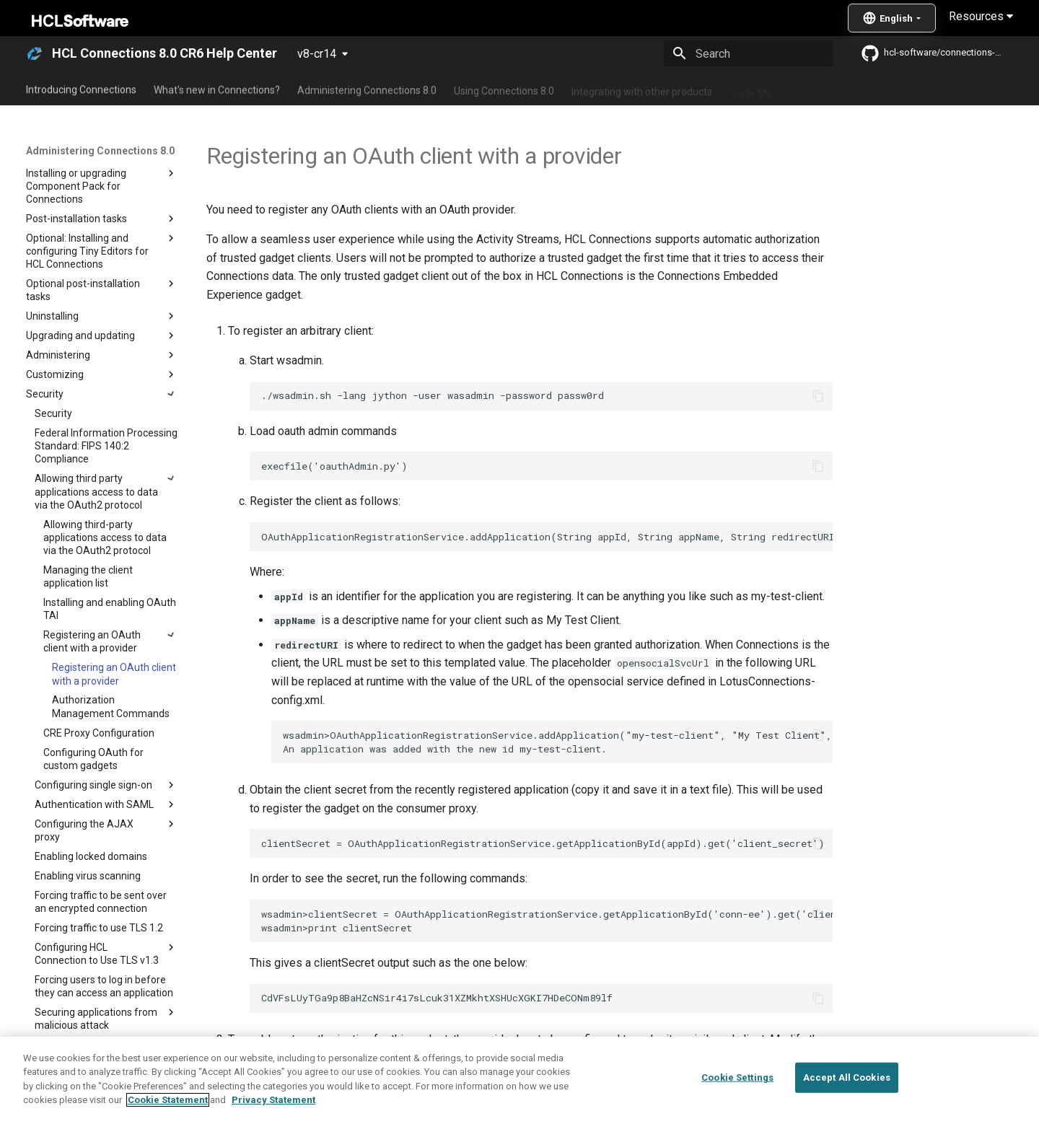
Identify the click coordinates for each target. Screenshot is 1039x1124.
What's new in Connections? (217, 89)
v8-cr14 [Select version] (316, 54)
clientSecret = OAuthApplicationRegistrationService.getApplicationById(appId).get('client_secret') (543, 843)
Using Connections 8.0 (504, 89)
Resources (981, 16)
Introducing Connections (81, 89)
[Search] (748, 53)
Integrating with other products (641, 89)
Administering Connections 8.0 (367, 89)
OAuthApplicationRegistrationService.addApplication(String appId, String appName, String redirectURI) (547, 536)
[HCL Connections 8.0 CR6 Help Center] (34, 53)
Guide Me (750, 89)
